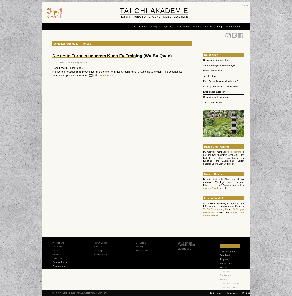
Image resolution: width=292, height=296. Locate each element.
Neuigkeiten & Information (216, 60)
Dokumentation (228, 251)
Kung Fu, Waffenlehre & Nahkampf (220, 81)
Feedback (225, 255)
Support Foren (227, 263)
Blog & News (142, 251)
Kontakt (55, 251)
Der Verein (141, 243)
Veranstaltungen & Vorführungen (219, 65)
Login (245, 5)
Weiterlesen (108, 75)
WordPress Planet (229, 283)
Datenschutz (58, 254)
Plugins (224, 259)
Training (139, 247)
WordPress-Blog (228, 287)
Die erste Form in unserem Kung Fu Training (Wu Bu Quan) (112, 55)
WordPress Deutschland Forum (226, 275)
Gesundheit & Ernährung (215, 97)
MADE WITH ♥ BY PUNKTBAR (92, 293)
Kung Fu (83, 62)
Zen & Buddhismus (212, 102)
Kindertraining (100, 254)
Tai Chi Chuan (210, 76)
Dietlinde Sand (184, 249)
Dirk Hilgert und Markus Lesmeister (186, 244)
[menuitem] (245, 5)
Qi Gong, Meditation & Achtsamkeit (220, 86)
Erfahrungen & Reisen (214, 92)
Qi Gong (98, 251)
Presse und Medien (212, 70)
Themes (224, 267)
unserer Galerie (211, 188)
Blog (77, 62)
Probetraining (58, 243)
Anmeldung (57, 247)
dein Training (234, 152)
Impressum (57, 258)
